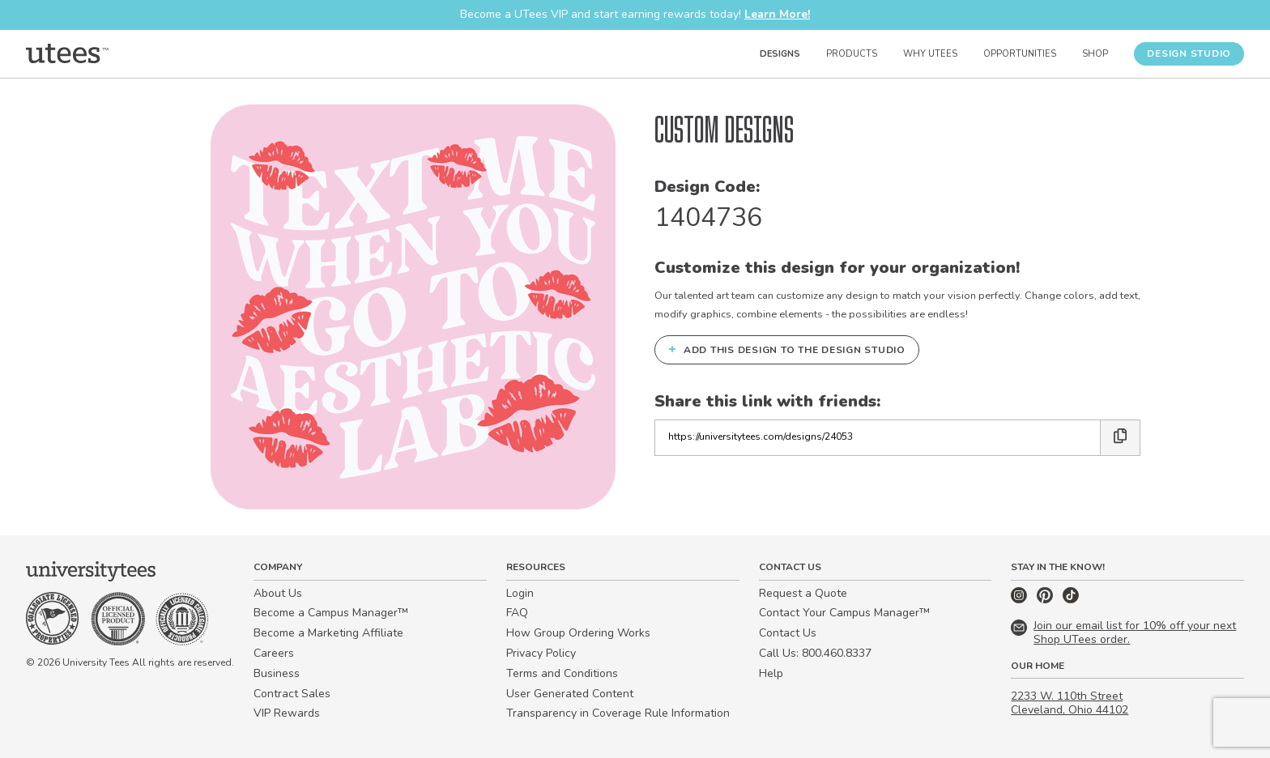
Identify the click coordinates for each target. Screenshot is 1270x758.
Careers (274, 653)
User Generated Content (569, 693)
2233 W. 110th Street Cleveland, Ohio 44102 (1069, 703)
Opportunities (1019, 54)
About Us (278, 593)
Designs (780, 54)
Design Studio (1189, 53)
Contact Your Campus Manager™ (844, 612)
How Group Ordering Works (578, 633)
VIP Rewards (287, 713)
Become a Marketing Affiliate (328, 633)
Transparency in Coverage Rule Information (618, 713)
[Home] (67, 53)
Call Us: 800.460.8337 (815, 653)
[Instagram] (1020, 599)
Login (520, 593)
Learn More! (777, 14)
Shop (1095, 54)
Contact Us (787, 633)
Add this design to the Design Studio (787, 349)
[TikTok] (1071, 599)
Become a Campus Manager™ (331, 612)
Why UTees (930, 54)
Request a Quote (803, 593)
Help (771, 673)
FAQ (517, 612)
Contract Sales (292, 693)
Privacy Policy (541, 653)
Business (277, 673)
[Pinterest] (1046, 599)
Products (851, 54)
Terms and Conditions (562, 673)
